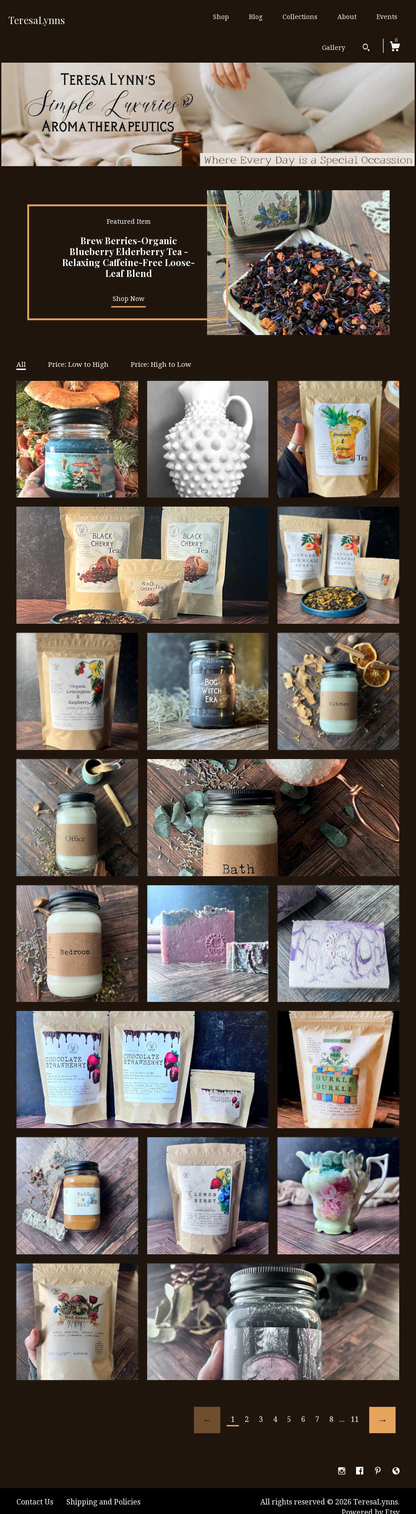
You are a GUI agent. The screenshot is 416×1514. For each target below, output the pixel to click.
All (21, 364)
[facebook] (360, 1471)
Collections (299, 16)
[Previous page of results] (207, 1420)
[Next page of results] (382, 1420)
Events (386, 16)
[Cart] (395, 47)
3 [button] (372, 322)
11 (355, 1419)
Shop (221, 16)
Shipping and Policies (103, 1502)
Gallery (333, 47)
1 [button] (354, 322)
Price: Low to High (78, 364)
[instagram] (342, 1471)
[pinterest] (378, 1471)
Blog (255, 16)
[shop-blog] (396, 1471)
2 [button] (363, 322)
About (347, 16)
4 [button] (381, 322)
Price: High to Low (161, 364)
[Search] (366, 49)
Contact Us (34, 1502)
